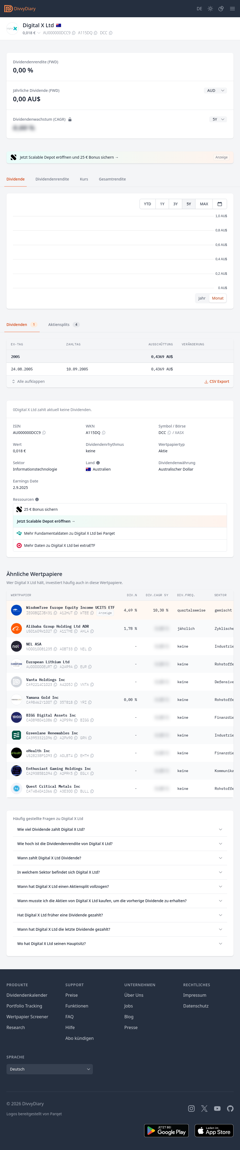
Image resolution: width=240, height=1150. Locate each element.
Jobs (128, 1006)
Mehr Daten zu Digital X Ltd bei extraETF (59, 545)
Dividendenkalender (27, 995)
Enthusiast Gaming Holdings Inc (58, 768)
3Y (175, 203)
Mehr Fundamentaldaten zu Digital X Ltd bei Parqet (69, 533)
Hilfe (70, 1027)
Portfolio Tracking (24, 1006)
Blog (129, 1017)
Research (15, 1027)
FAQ (69, 1017)
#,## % (24, 127)
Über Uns (134, 995)
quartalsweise (191, 610)
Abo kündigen (79, 1038)
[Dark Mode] (210, 8)
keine (182, 646)
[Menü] (232, 8)
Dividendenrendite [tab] (52, 179)
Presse (131, 1027)
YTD (147, 203)
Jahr (201, 298)
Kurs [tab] (84, 179)
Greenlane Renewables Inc (52, 732)
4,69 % (130, 610)
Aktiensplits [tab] (64, 324)
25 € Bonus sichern (41, 509)
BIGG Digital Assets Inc (51, 714)
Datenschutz (196, 1006)
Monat (218, 298)
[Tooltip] (97, 463)
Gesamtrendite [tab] (112, 179)
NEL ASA (33, 643)
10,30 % (160, 610)
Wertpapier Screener (27, 1017)
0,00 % (130, 699)
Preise (71, 995)
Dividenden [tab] (22, 324)
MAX (204, 203)
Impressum (195, 995)
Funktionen (76, 1006)
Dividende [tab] (15, 179)
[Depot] (221, 8)
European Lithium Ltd (47, 661)
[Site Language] (199, 8)
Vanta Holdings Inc (45, 679)
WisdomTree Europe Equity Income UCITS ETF (70, 607)
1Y (162, 203)
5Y (189, 203)
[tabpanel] (120, 251)
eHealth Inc (38, 750)
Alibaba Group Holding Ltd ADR (57, 625)
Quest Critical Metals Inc (53, 785)
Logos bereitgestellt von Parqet (34, 1113)
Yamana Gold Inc (42, 697)
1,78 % (130, 628)
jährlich (186, 628)
